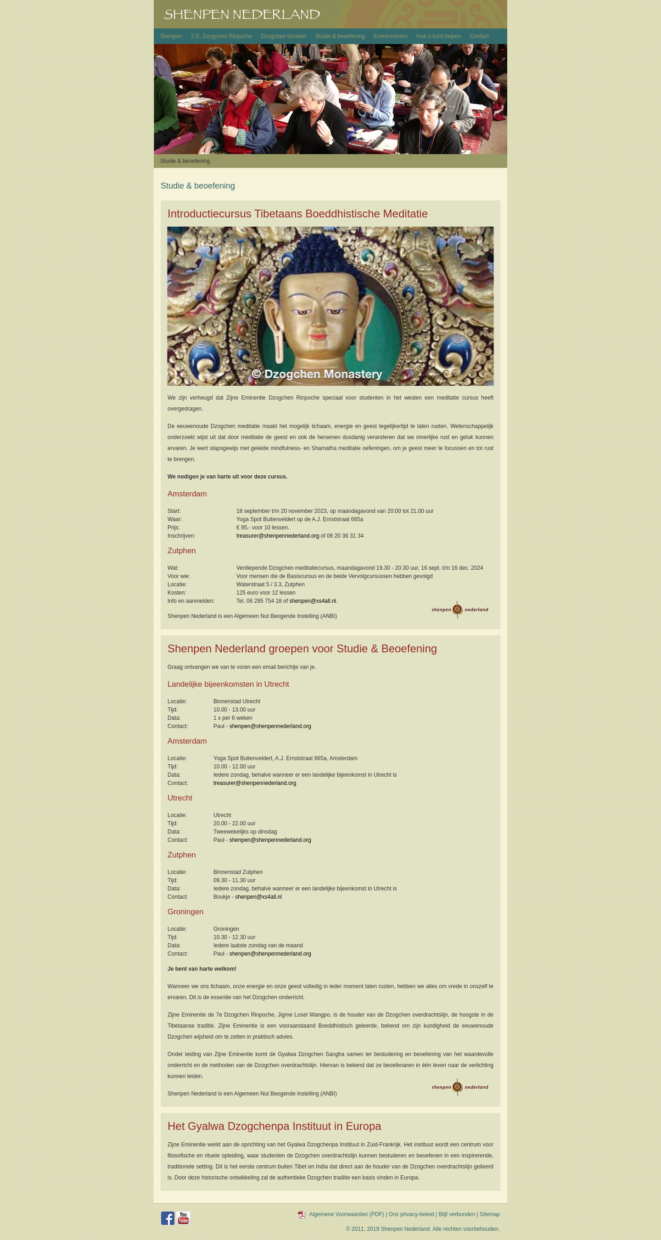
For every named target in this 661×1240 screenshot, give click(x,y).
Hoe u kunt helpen (438, 36)
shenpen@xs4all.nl (312, 601)
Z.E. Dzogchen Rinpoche (221, 36)
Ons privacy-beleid (411, 1214)
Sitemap (490, 1214)
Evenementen (391, 36)
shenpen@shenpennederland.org (270, 726)
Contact (479, 36)
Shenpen (171, 36)
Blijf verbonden (457, 1214)
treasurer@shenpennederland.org (277, 536)
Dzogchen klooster (283, 36)
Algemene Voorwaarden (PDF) (346, 1214)
